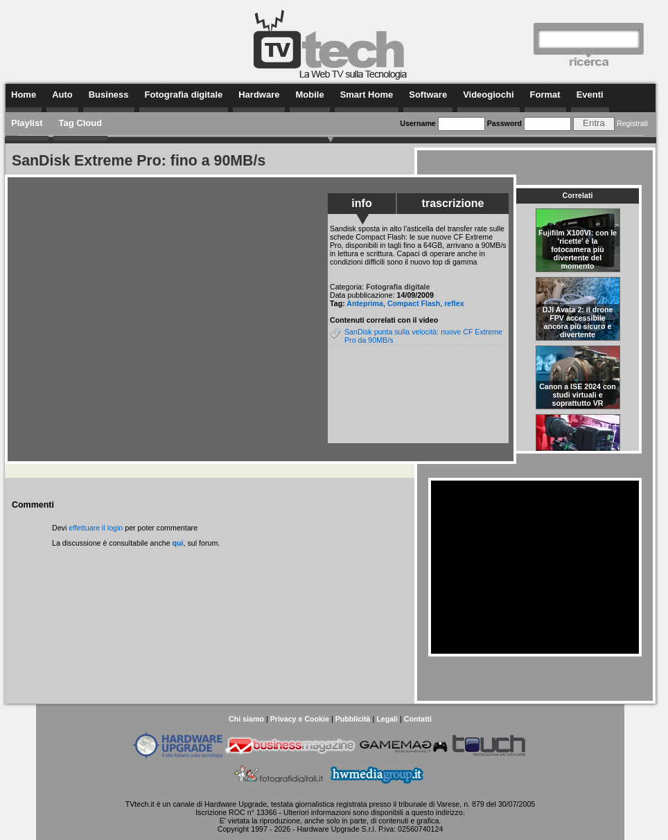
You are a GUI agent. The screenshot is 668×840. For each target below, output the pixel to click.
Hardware (258, 94)
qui (178, 543)
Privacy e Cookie (299, 719)
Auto (62, 94)
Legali (387, 719)
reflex (454, 303)
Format (545, 94)
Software (428, 94)
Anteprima (364, 303)
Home (23, 94)
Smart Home (367, 94)
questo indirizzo (437, 812)
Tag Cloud (81, 123)
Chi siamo (246, 719)
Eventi (590, 94)
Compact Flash (413, 303)
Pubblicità (353, 719)
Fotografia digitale (184, 94)
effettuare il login (96, 528)
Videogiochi (488, 94)
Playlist (27, 123)
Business (109, 94)
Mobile (309, 94)
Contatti (418, 719)
